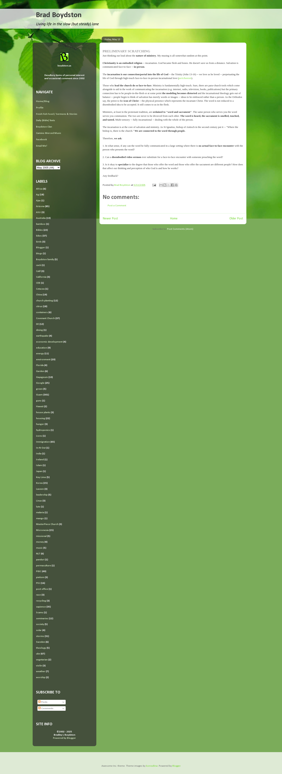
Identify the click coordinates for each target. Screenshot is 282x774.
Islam (39, 465)
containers (42, 312)
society (40, 624)
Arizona (40, 206)
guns (38, 400)
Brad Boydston (59, 15)
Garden (40, 371)
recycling (41, 601)
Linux (39, 500)
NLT (38, 553)
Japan (39, 471)
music (39, 548)
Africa (39, 189)
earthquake (42, 336)
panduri (40, 559)
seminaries (42, 618)
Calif (38, 271)
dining (39, 330)
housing (40, 418)
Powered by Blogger (64, 738)
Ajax (38, 200)
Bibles (39, 230)
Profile (39, 107)
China (39, 294)
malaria (40, 512)
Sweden (40, 642)
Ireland (40, 459)
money (40, 542)
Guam (39, 394)
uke (38, 653)
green (39, 389)
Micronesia (42, 530)
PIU (38, 583)
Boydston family (45, 259)
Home (174, 218)
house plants (43, 412)
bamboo (40, 224)
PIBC (38, 571)
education (41, 348)
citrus (39, 306)
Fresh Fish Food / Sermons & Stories (56, 114)
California (41, 277)
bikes (39, 236)
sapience (41, 607)
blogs (39, 253)
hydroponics (43, 430)
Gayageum (42, 377)
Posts (42, 702)
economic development (49, 342)
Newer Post (110, 218)
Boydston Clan (44, 127)
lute (38, 506)
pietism (40, 577)
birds (39, 241)
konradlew (152, 766)
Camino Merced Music (48, 133)
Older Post (236, 218)
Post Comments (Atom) (180, 229)
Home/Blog (42, 101)
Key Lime (41, 477)
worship (40, 677)
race (38, 595)
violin (39, 665)
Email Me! (41, 146)
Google (40, 383)
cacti (38, 265)
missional (41, 536)
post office (42, 589)
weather (40, 671)
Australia (41, 218)
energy (40, 353)
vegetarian (42, 659)
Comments (45, 708)
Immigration (43, 442)
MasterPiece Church (47, 524)
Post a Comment (117, 205)
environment (43, 359)
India (38, 453)
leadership (42, 495)
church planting (44, 300)
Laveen (40, 489)
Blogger (40, 247)
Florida (40, 365)
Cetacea (40, 289)
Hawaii (39, 406)
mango (40, 518)
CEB (38, 283)
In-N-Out (41, 448)
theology (41, 648)
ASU (38, 212)
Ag (37, 194)
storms (40, 636)
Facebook (41, 139)
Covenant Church (45, 318)
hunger (40, 424)
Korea (39, 483)
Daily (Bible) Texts (45, 120)
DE (37, 324)
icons (39, 436)
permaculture (43, 565)
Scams (39, 612)
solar (39, 630)
